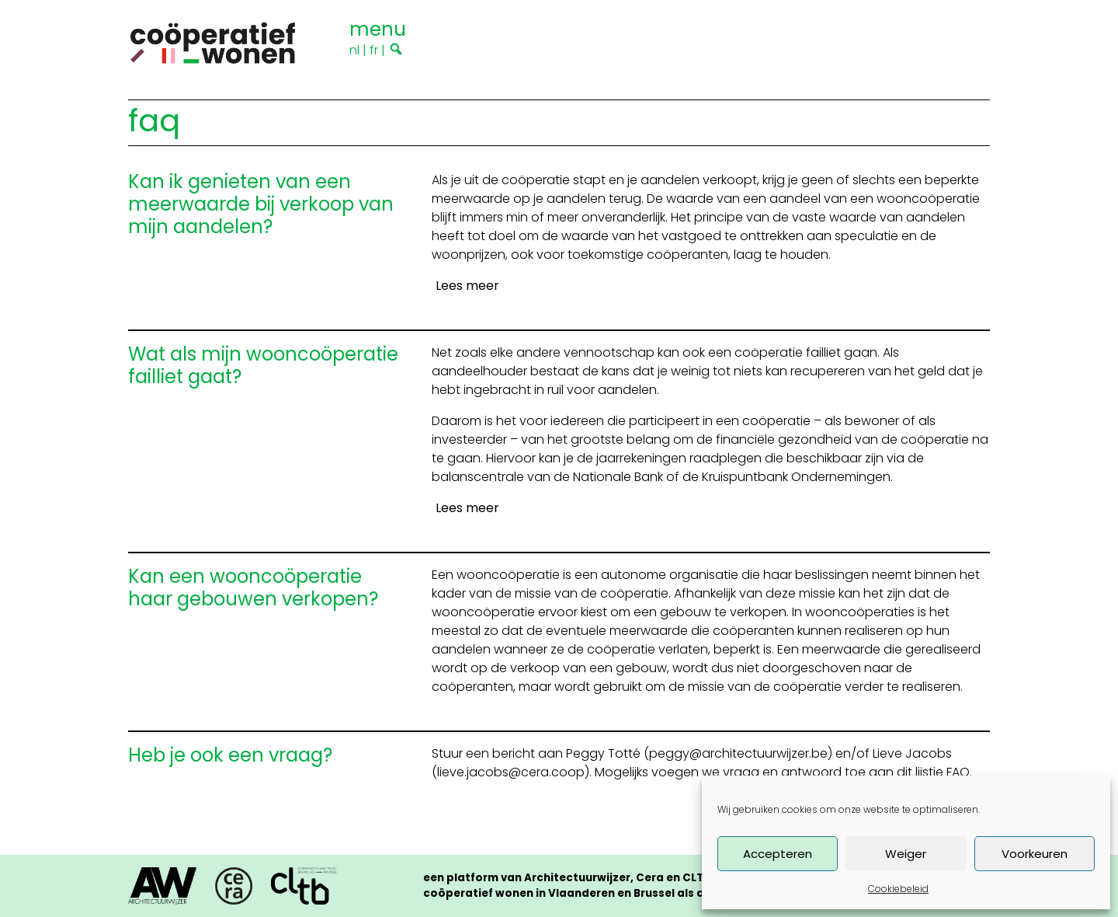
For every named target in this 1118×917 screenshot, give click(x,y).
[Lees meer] (465, 286)
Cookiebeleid (898, 888)
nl (354, 50)
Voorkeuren (1035, 854)
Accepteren (777, 854)
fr (374, 50)
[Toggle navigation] (377, 27)
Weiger (905, 854)
